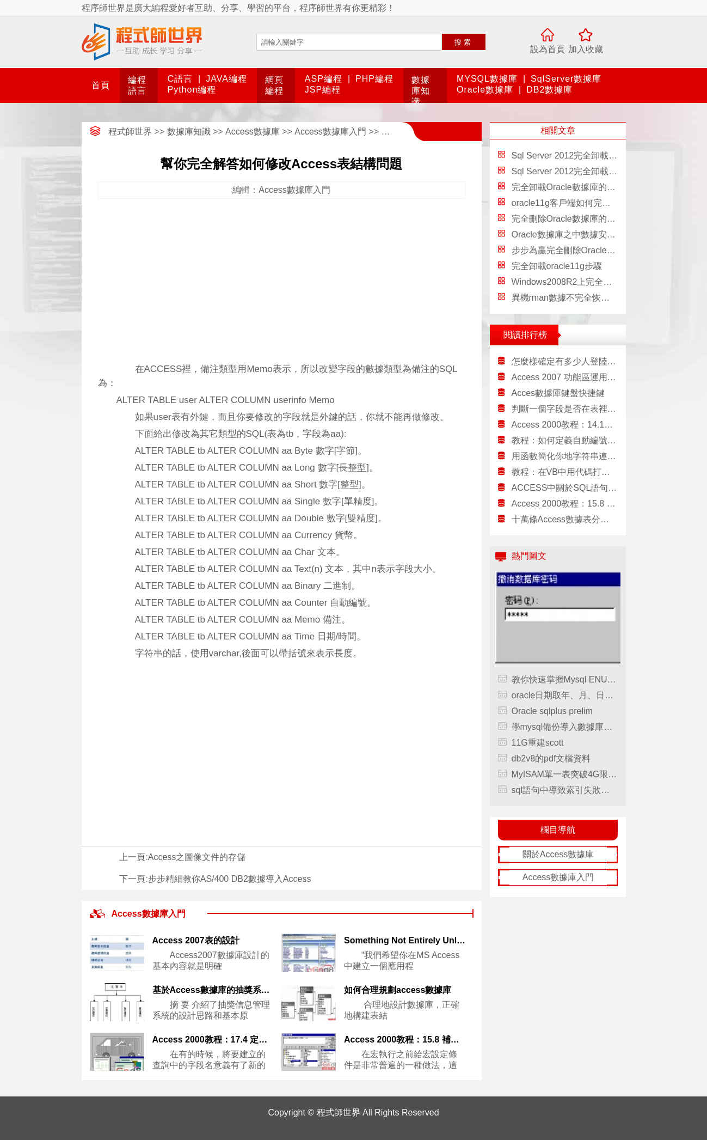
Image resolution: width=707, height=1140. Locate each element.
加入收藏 (585, 49)
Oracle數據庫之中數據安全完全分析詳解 (590, 234)
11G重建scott (538, 742)
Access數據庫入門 (330, 131)
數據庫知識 (420, 90)
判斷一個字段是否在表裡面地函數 (565, 408)
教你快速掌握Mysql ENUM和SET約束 (565, 679)
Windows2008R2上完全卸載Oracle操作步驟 (596, 281)
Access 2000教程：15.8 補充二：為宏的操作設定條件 (565, 503)
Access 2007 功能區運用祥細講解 (565, 377)
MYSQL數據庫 (487, 78)
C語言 (180, 78)
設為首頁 (547, 49)
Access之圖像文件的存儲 (197, 857)
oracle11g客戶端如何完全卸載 (570, 203)
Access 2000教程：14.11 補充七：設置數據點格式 (565, 424)
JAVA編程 (226, 78)
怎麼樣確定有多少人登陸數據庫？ (565, 361)
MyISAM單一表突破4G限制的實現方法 (565, 774)
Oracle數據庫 (485, 89)
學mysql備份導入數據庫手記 (565, 726)
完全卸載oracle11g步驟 (557, 266)
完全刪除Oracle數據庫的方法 (568, 218)
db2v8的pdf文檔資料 (551, 758)
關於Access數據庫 (558, 854)
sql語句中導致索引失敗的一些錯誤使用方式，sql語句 (565, 790)
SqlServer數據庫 (566, 78)
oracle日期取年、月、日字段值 (565, 695)
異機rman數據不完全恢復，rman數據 (584, 297)
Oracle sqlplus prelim (552, 711)
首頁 (100, 85)
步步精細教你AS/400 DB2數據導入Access (229, 878)
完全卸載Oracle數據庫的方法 (568, 187)
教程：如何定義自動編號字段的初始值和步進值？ (565, 440)
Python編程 (192, 89)
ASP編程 (323, 78)
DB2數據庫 (549, 89)
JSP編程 (323, 89)
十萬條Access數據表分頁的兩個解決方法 (565, 519)
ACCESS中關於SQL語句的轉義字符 (565, 487)
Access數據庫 (252, 131)
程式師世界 (130, 131)
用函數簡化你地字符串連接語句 (565, 456)
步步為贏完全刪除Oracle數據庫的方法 (585, 250)
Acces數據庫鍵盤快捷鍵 (558, 393)
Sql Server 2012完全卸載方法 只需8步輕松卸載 (603, 155)
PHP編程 (374, 78)
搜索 (463, 42)
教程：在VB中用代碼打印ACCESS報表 (565, 472)
